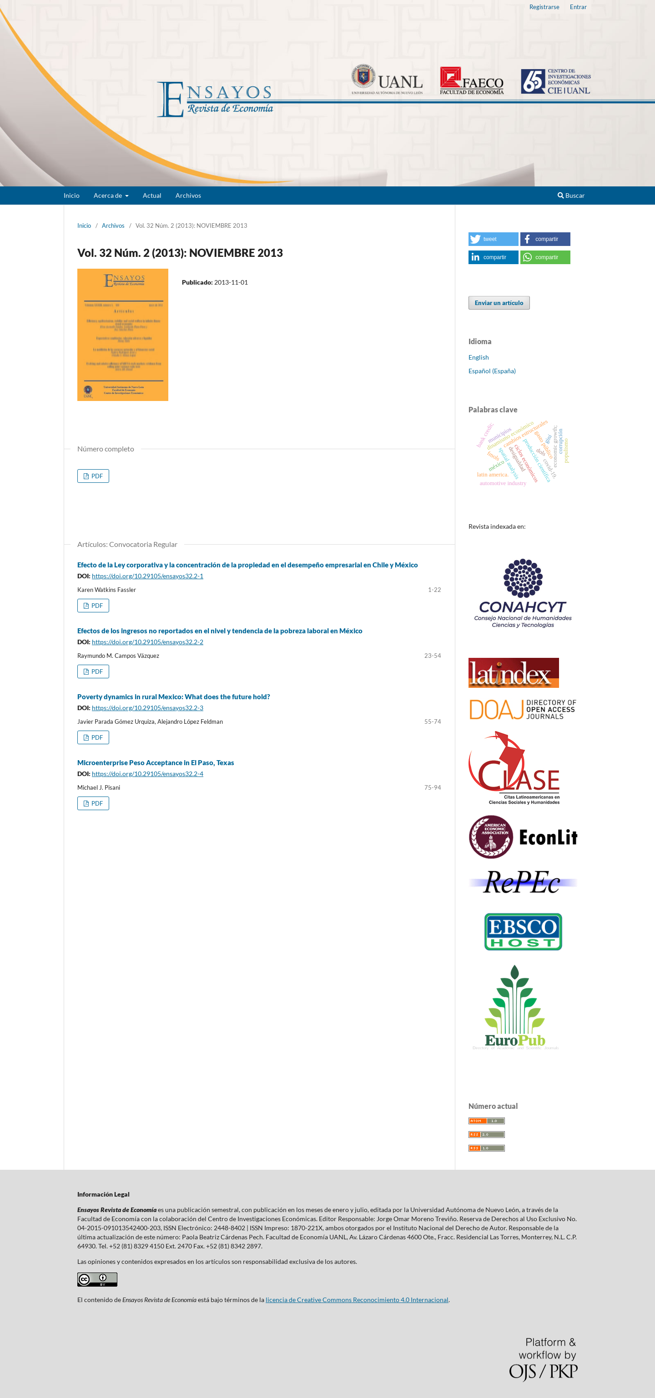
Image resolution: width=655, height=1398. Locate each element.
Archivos (188, 195)
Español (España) (492, 371)
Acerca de (108, 195)
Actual (152, 195)
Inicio (72, 195)
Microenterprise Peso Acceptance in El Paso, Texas (155, 762)
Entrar (578, 6)
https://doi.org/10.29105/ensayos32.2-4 (147, 773)
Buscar (571, 195)
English (479, 357)
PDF (96, 476)
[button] (494, 239)
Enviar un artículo (499, 302)
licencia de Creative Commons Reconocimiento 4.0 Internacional (357, 1299)
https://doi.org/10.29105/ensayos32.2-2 (147, 642)
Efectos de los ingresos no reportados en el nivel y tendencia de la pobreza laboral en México (220, 630)
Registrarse (544, 6)
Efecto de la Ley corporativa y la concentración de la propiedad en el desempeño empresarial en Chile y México (247, 565)
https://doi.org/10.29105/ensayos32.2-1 (147, 576)
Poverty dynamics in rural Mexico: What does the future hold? (173, 696)
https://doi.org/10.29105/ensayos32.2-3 (147, 708)
